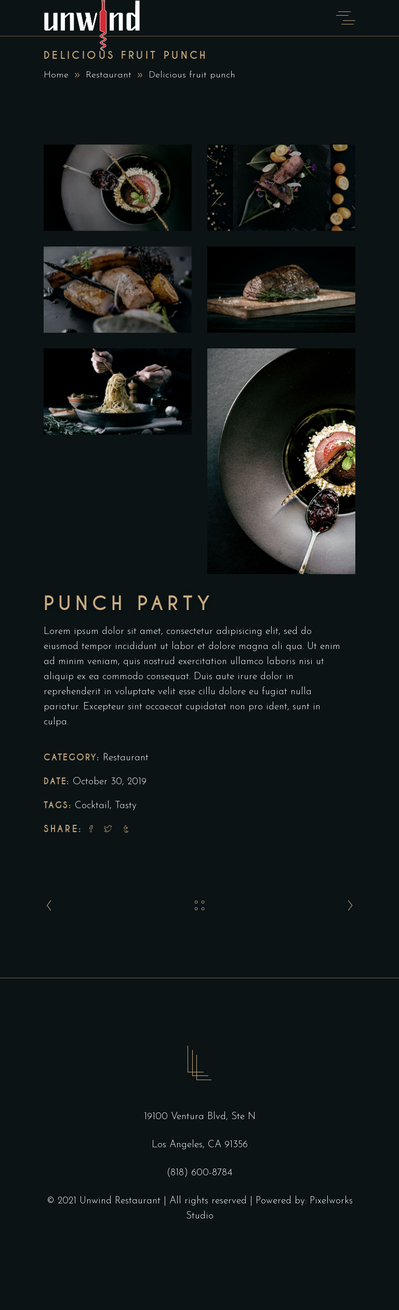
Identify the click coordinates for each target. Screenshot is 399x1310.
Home (56, 75)
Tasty (126, 806)
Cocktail (92, 806)
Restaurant (108, 75)
